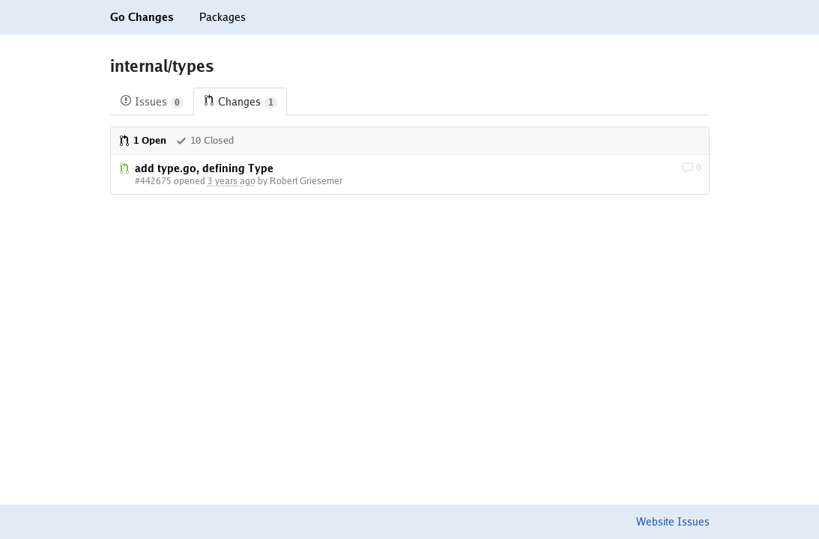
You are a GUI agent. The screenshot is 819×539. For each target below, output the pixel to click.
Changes (240, 102)
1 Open (142, 140)
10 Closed (204, 140)
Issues (152, 102)
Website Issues (673, 522)
